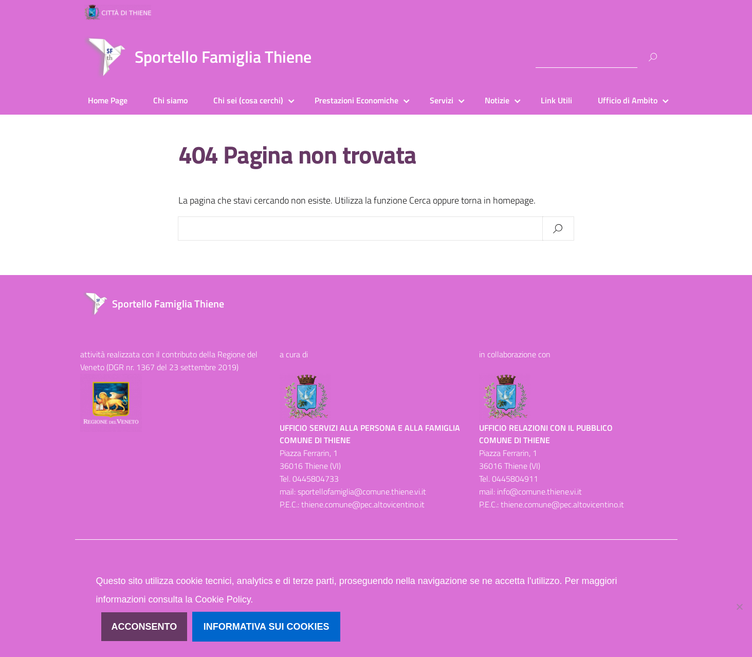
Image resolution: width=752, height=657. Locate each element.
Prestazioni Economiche (356, 100)
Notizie (497, 100)
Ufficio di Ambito (627, 100)
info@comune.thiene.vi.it (539, 491)
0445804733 (315, 478)
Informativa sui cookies (266, 627)
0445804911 (515, 478)
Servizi (441, 100)
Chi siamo (170, 100)
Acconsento (144, 627)
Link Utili (556, 100)
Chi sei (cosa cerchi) (248, 100)
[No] (739, 606)
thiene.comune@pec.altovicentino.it (363, 504)
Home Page (107, 100)
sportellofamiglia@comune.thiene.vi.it (362, 491)
